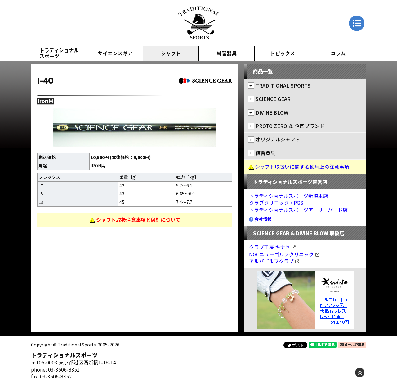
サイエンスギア (115, 53)
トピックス (282, 53)
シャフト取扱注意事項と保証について (138, 219)
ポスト (295, 345)
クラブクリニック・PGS (276, 202)
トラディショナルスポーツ (59, 53)
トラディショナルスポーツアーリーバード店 (298, 209)
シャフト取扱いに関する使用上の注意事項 (302, 166)
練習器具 (227, 53)
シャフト (171, 53)
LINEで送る (322, 344)
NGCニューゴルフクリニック (284, 254)
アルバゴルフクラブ (274, 261)
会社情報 (260, 219)
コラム (338, 53)
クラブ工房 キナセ (272, 247)
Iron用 (45, 101)
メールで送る (352, 344)
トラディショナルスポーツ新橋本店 (288, 195)
